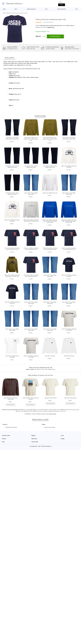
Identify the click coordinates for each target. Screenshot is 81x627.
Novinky (4, 438)
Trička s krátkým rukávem (49, 369)
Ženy (16, 9)
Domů (4, 9)
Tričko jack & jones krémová (50, 397)
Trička (42, 369)
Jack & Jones (69, 25)
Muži (46, 9)
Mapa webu (34, 438)
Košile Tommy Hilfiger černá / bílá (50, 193)
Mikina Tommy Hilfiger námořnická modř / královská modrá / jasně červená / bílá (49, 221)
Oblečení (39, 369)
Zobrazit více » (51, 27)
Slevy (3, 441)
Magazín (33, 435)
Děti (76, 9)
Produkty (7, 13)
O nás (62, 435)
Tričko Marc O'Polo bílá (50, 355)
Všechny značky (6, 435)
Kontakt (62, 438)
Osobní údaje (34, 441)
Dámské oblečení (31, 9)
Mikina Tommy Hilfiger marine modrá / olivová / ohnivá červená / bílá (31, 139)
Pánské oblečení (61, 9)
